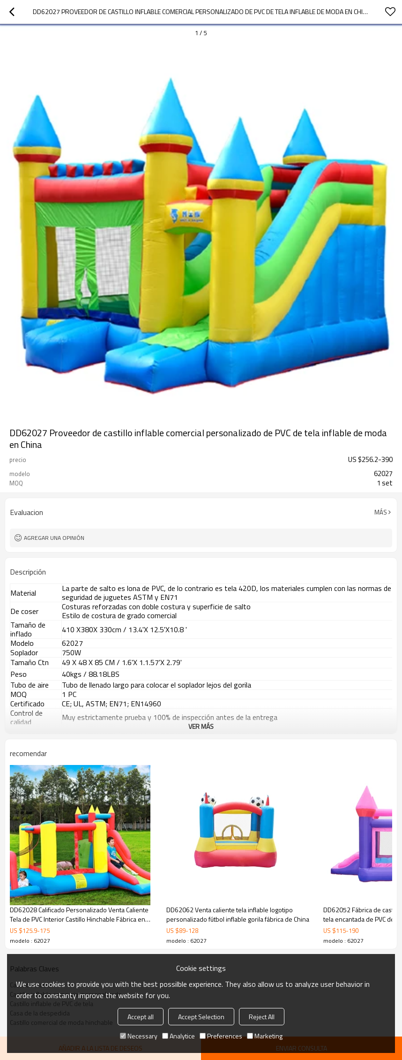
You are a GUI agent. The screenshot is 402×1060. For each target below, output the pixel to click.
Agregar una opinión (54, 537)
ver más (201, 726)
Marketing (265, 1036)
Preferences (221, 1036)
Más (380, 512)
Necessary (138, 1036)
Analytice (178, 1036)
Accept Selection (201, 1017)
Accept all (140, 1017)
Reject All (262, 1017)
